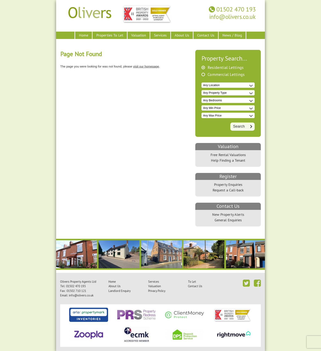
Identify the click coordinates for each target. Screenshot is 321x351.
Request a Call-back (228, 190)
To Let (192, 282)
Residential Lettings (226, 67)
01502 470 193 (236, 9)
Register (228, 176)
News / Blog (232, 35)
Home (83, 35)
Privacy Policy (156, 291)
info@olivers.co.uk (232, 17)
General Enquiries (228, 220)
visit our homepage (146, 66)
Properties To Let (109, 35)
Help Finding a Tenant (228, 160)
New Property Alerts (228, 214)
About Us (182, 35)
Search (239, 126)
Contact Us (205, 35)
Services (160, 35)
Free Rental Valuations (228, 154)
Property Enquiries (228, 184)
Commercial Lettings (226, 74)
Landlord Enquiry (120, 291)
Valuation (138, 35)
